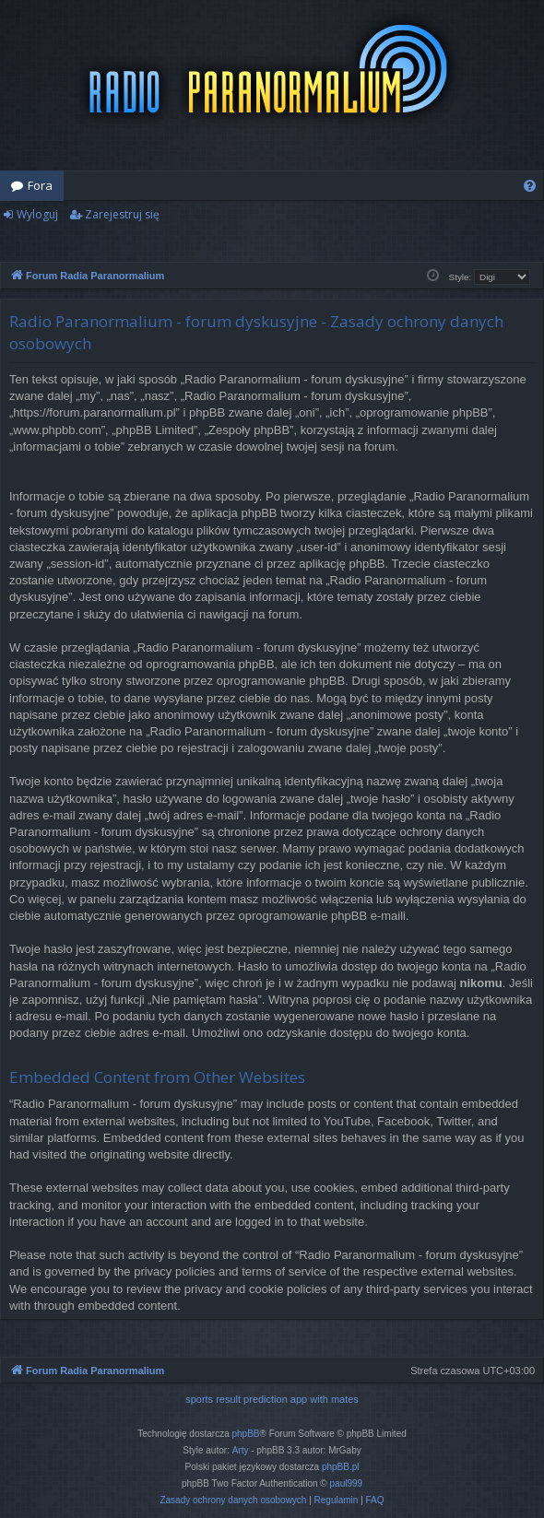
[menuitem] (529, 186)
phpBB (246, 1434)
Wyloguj (37, 214)
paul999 (346, 1483)
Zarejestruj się (122, 214)
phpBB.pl (341, 1467)
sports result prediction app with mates (272, 1399)
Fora (40, 185)
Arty (240, 1450)
